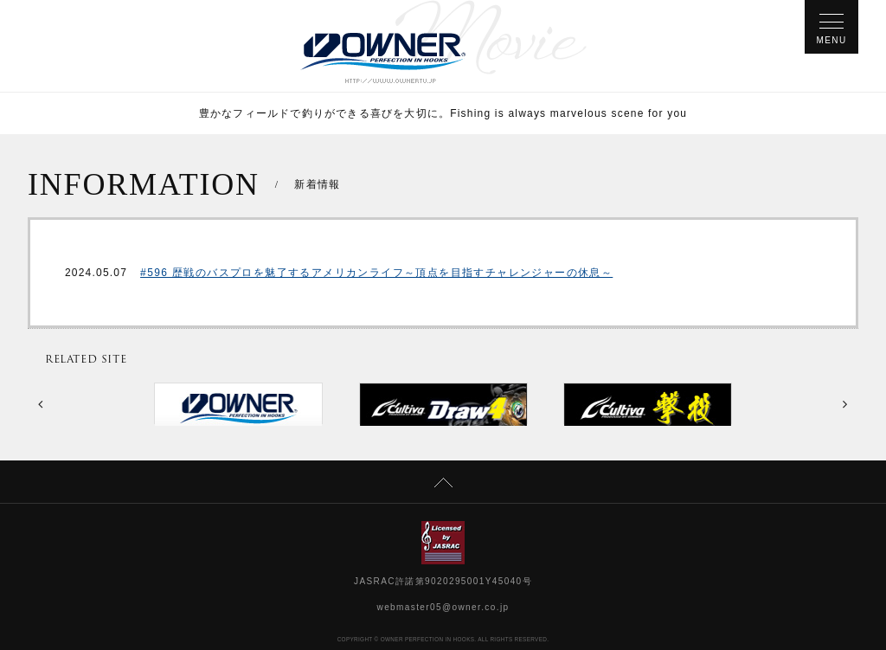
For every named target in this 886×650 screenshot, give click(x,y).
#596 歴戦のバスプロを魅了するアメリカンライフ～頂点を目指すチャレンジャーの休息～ (376, 273)
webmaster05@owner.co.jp (443, 607)
